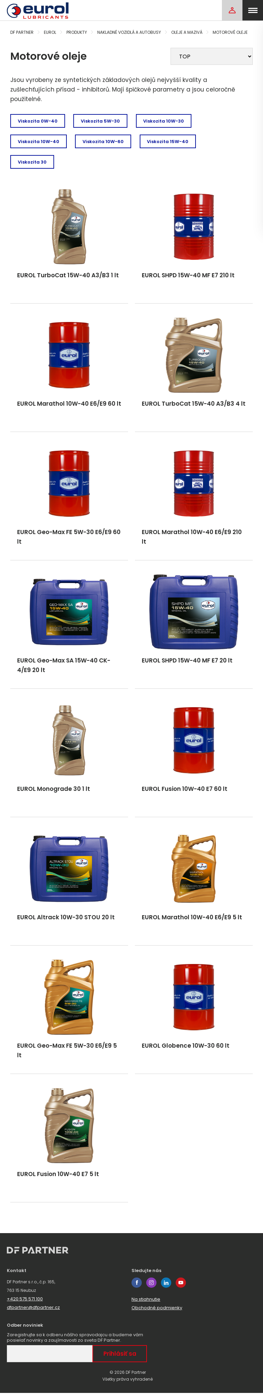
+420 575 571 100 (25, 1302)
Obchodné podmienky (157, 1311)
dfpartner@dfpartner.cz (33, 1310)
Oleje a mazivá (186, 32)
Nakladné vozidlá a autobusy (129, 32)
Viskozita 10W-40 (38, 141)
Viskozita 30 (32, 162)
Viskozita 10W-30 (164, 121)
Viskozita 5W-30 (100, 121)
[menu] (252, 10)
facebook (137, 1286)
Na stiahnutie (146, 1302)
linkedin (166, 1286)
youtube (181, 1286)
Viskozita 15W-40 (168, 141)
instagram (151, 1286)
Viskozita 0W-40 (38, 121)
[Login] (232, 10)
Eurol (50, 32)
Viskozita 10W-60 (103, 141)
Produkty (76, 32)
